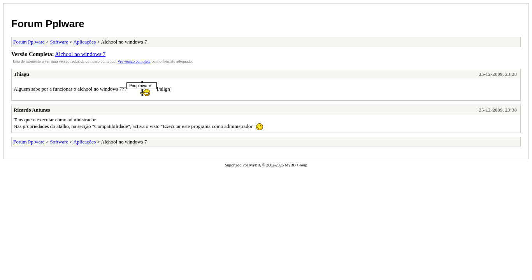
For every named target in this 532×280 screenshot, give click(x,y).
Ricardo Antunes (32, 110)
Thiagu (21, 74)
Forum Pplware (47, 24)
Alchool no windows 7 (80, 54)
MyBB (254, 165)
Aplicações (84, 42)
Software (59, 42)
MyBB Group (296, 165)
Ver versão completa (134, 61)
